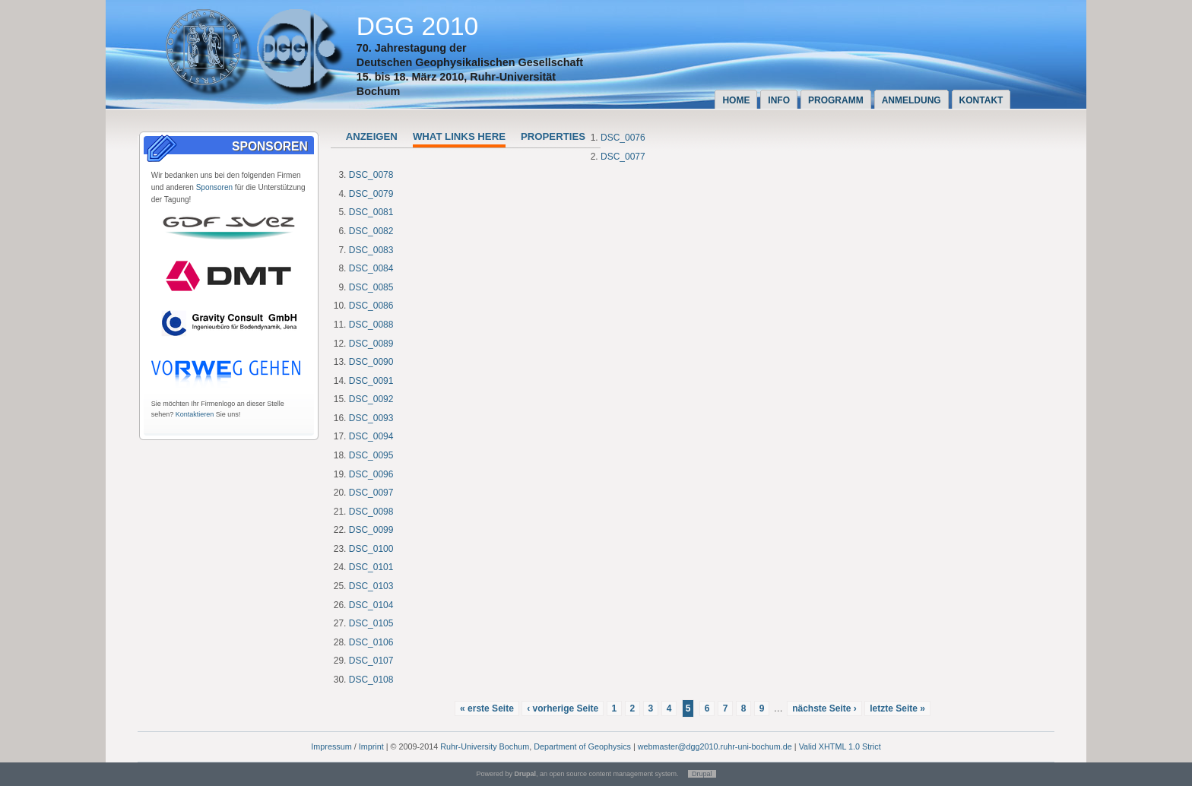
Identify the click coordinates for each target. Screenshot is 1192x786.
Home (736, 100)
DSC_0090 (371, 362)
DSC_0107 (371, 660)
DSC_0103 (371, 586)
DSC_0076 (623, 137)
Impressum (331, 746)
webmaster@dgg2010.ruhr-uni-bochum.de (715, 746)
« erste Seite (487, 708)
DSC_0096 (371, 474)
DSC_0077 (623, 156)
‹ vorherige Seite (562, 708)
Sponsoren (214, 187)
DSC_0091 (371, 381)
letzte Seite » (897, 708)
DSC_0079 (371, 194)
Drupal (702, 774)
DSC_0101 (371, 567)
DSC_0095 (371, 455)
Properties (553, 136)
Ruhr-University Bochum (484, 746)
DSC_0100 (371, 549)
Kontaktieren (195, 414)
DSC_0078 (371, 175)
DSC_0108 (371, 679)
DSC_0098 (371, 511)
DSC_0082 (371, 231)
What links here (459, 136)
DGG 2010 (418, 26)
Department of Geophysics (582, 746)
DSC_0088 (371, 324)
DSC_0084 (371, 268)
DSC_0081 (371, 212)
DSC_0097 (371, 492)
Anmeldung (911, 100)
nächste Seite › (824, 708)
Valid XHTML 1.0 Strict (840, 746)
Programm (836, 100)
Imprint (371, 746)
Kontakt (981, 100)
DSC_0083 (371, 250)
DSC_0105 (371, 623)
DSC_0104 (371, 605)
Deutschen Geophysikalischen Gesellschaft (470, 62)
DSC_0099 (371, 530)
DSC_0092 (371, 399)
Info (779, 100)
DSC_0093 (371, 418)
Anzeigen (372, 136)
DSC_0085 (371, 287)
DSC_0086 (371, 305)
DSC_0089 (371, 343)
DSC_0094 (371, 436)
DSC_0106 (371, 642)
